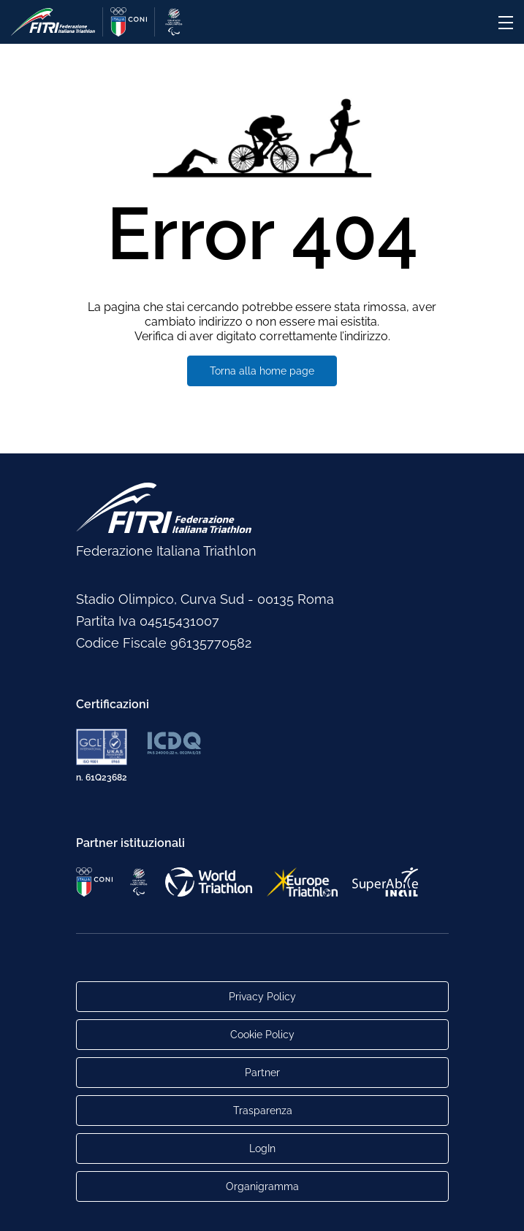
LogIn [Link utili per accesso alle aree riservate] (262, 1148)
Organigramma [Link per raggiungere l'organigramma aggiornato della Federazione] (262, 1186)
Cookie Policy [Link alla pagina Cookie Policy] (262, 1034)
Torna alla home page (262, 371)
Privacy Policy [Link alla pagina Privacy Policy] (262, 996)
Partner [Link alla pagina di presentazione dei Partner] (262, 1072)
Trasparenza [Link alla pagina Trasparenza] (262, 1110)
